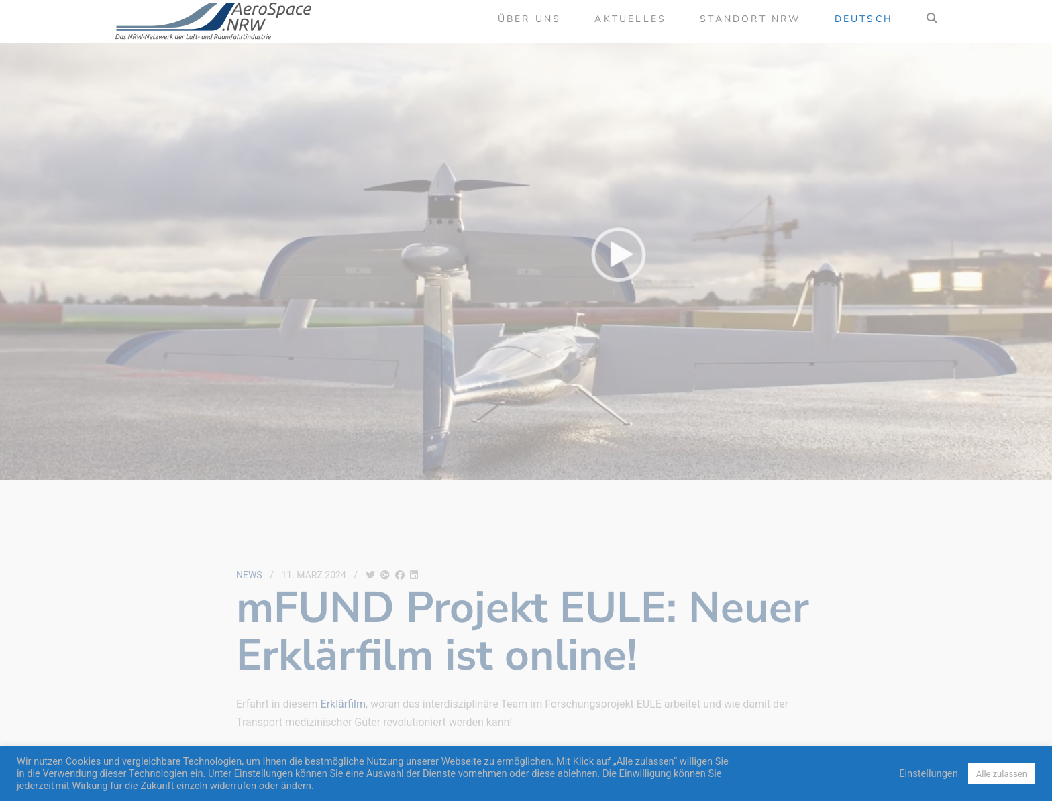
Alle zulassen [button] (1001, 774)
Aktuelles (630, 19)
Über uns (530, 19)
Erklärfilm (343, 704)
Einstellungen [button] (928, 773)
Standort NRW (750, 19)
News (249, 575)
